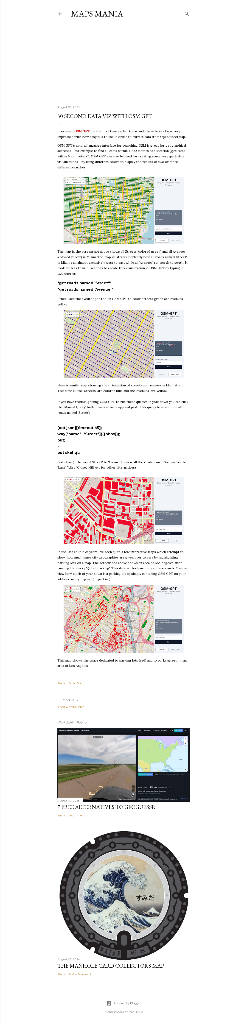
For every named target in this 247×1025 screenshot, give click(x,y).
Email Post (75, 683)
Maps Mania (97, 13)
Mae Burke (136, 1012)
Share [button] (61, 683)
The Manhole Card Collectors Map (110, 965)
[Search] (187, 12)
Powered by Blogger (123, 1003)
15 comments (77, 815)
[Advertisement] (123, 62)
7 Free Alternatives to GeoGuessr (106, 806)
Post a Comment (70, 707)
